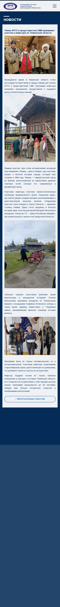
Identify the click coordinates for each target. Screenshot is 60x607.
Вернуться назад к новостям (30, 400)
